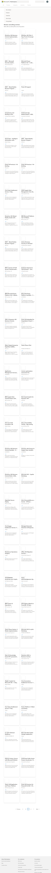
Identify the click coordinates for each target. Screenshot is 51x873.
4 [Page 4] (25, 809)
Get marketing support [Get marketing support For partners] (38, 865)
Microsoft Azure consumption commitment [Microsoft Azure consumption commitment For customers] (24, 869)
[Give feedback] (29, 1)
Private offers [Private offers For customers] (20, 867)
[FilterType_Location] (5, 9)
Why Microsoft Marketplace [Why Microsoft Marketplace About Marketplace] (6, 861)
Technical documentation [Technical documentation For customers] (22, 865)
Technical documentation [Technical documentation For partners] (38, 867)
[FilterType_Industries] (5, 15)
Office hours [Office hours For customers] (20, 861)
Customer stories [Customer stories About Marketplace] (4, 865)
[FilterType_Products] (5, 12)
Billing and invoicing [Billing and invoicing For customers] (21, 871)
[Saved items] (32, 1)
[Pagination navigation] (27, 810)
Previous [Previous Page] (18, 809)
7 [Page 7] (33, 809)
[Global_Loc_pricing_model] (5, 21)
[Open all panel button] (3, 5)
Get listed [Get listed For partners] (36, 863)
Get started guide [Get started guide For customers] (21, 863)
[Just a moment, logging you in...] (47, 2)
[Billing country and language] (39, 2)
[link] (11, 41)
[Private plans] (34, 1)
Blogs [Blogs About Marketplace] (2, 863)
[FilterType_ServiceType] (5, 18)
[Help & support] (30, 1)
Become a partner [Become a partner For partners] (37, 861)
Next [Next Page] (37, 809)
